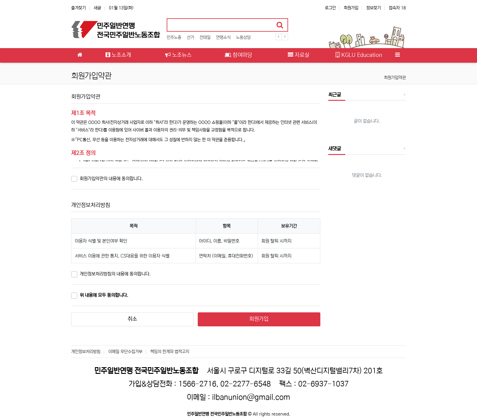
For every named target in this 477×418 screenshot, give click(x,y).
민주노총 (174, 37)
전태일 (205, 37)
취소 (132, 319)
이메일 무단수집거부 (125, 351)
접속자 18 (397, 7)
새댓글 (334, 148)
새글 (97, 7)
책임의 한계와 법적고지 (169, 351)
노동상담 (243, 37)
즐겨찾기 (78, 7)
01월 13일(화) (121, 7)
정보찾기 (373, 7)
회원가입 (351, 7)
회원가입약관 (395, 77)
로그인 (330, 7)
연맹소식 (223, 37)
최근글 (334, 94)
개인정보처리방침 (85, 351)
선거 (190, 37)
